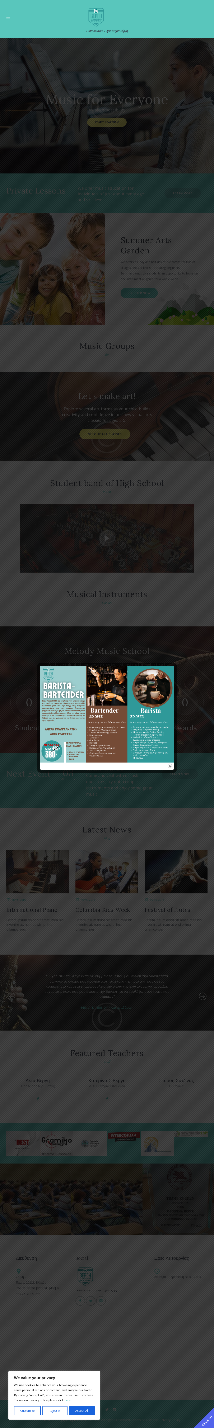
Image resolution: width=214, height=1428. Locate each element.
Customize (27, 1411)
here (68, 1400)
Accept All (81, 1411)
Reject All (55, 1411)
